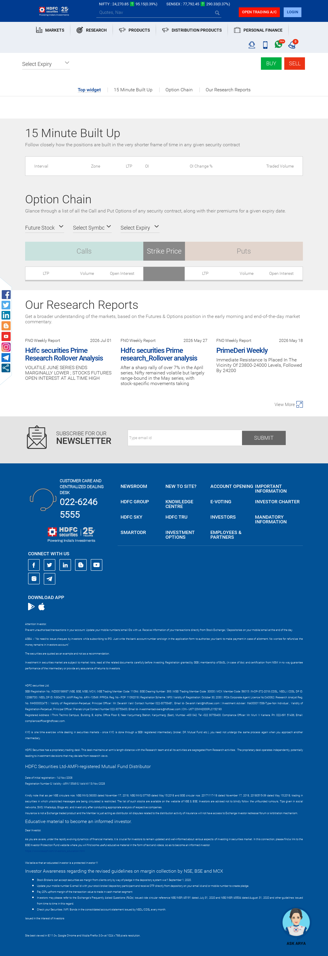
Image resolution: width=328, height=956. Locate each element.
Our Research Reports (228, 89)
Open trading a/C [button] (259, 12)
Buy (271, 63)
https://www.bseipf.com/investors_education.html (55, 851)
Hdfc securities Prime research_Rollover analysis (159, 354)
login (292, 12)
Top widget (89, 89)
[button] (46, 64)
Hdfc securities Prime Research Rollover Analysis (64, 354)
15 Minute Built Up (133, 89)
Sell (295, 63)
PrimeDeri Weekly (242, 350)
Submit (264, 438)
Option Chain (179, 89)
